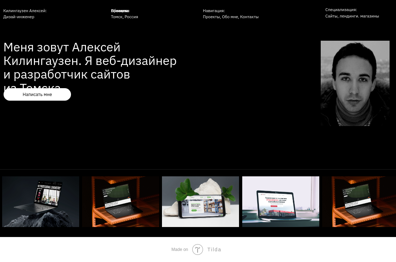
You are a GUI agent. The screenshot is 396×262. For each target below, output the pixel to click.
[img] (280, 201)
